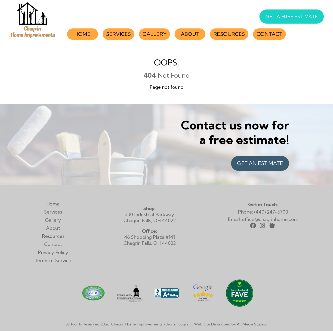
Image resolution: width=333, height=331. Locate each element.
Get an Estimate (260, 163)
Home (82, 34)
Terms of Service (53, 260)
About (190, 34)
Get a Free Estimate (291, 16)
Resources (229, 34)
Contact (269, 34)
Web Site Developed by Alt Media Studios (230, 324)
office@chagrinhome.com (270, 219)
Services (118, 34)
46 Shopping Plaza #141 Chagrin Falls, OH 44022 (149, 237)
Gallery (154, 34)
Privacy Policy (53, 252)
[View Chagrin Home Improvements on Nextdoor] (239, 305)
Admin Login (177, 324)
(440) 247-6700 (271, 212)
